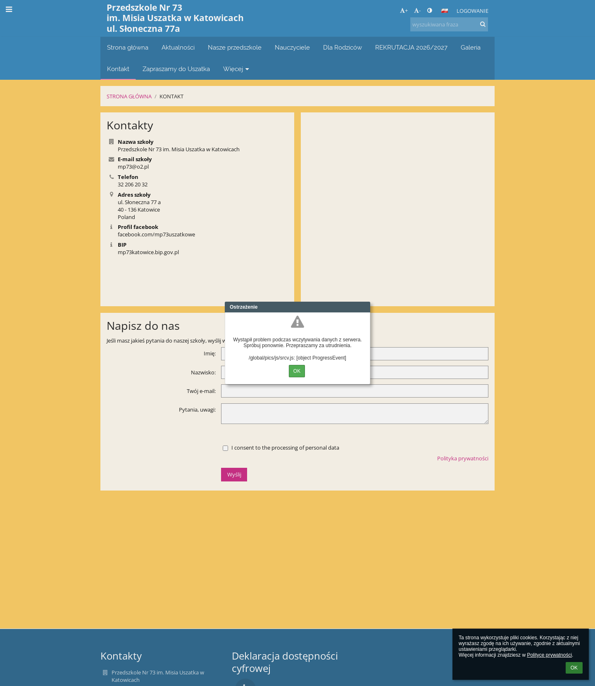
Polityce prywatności (549, 655)
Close (364, 307)
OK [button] (574, 668)
